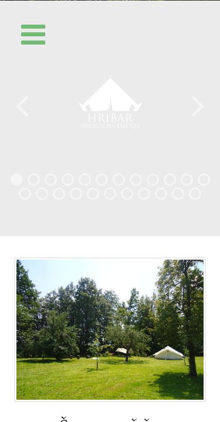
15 (58, 196)
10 (169, 182)
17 (92, 196)
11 (186, 182)
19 (127, 196)
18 (110, 196)
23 (195, 196)
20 (144, 196)
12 (203, 182)
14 (41, 196)
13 (24, 196)
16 (75, 196)
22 (178, 196)
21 (161, 196)
